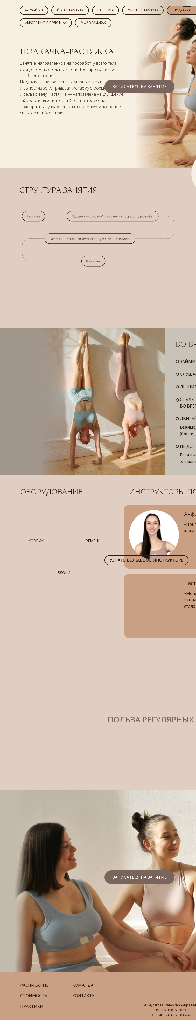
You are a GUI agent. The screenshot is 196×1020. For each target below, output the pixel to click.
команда (82, 985)
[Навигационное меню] (187, 9)
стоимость (33, 996)
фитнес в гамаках (143, 10)
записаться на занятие (140, 87)
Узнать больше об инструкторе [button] (146, 560)
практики (31, 1006)
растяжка (105, 10)
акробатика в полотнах (46, 22)
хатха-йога (34, 10)
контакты (84, 996)
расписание (34, 985)
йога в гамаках (70, 10)
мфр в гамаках (93, 22)
